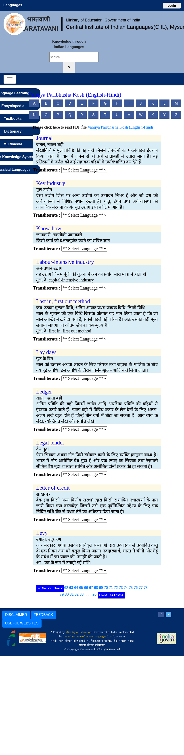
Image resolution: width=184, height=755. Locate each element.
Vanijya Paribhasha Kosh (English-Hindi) (121, 127)
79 (62, 594)
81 (72, 594)
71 (111, 588)
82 (77, 594)
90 (94, 594)
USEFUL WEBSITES (22, 623)
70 (106, 588)
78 (146, 588)
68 (96, 588)
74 (126, 588)
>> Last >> (116, 595)
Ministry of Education (78, 632)
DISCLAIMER (16, 615)
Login (171, 5)
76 (136, 588)
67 (91, 588)
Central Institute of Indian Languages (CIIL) (88, 636)
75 (131, 588)
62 (66, 588)
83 (82, 594)
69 (101, 588)
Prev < (58, 588)
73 (121, 588)
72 (116, 588)
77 (141, 588)
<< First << (44, 588)
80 (67, 594)
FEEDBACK (43, 615)
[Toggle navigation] (10, 79)
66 (86, 588)
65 (81, 588)
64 (76, 588)
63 (71, 588)
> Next (103, 595)
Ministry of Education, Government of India (103, 20)
